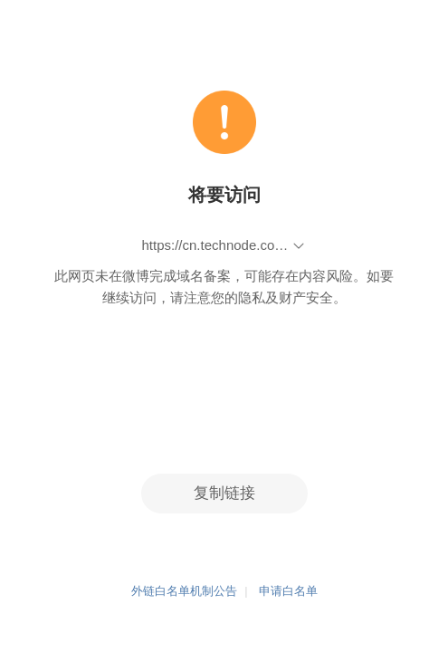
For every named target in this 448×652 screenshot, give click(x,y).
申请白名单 (288, 592)
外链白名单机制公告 (184, 592)
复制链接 (224, 493)
